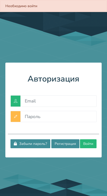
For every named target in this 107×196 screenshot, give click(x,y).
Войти (88, 143)
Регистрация (65, 143)
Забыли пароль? (30, 143)
